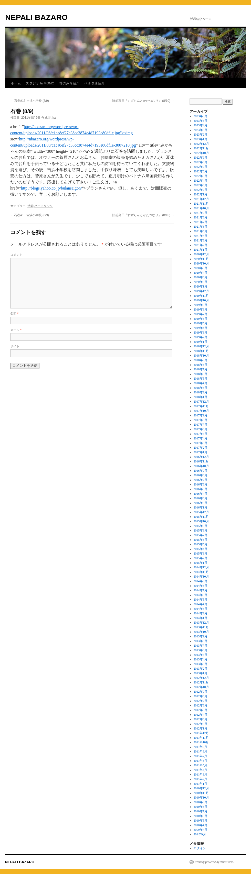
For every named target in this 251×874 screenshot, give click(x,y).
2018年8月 (200, 365)
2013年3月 (200, 664)
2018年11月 (201, 351)
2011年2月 (200, 779)
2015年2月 (200, 558)
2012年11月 (201, 682)
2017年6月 (200, 429)
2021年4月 (200, 236)
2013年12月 (201, 622)
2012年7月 (200, 701)
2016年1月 (200, 507)
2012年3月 (200, 719)
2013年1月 (200, 673)
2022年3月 (200, 185)
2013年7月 (200, 645)
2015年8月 (200, 530)
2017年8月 (200, 420)
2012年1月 (200, 728)
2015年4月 (200, 549)
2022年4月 (200, 180)
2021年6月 (200, 226)
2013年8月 (200, 641)
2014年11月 (201, 572)
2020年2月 (200, 282)
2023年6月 (200, 116)
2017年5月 (200, 434)
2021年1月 (200, 249)
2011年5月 (200, 765)
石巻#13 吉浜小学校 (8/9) (29, 101)
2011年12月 (201, 733)
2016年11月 (201, 461)
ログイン (200, 848)
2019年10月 (201, 300)
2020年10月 (201, 263)
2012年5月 (200, 710)
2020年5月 (200, 268)
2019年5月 (200, 323)
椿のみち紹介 (69, 83)
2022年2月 (200, 190)
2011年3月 (200, 774)
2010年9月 (200, 802)
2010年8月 (200, 807)
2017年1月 (200, 452)
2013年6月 (200, 650)
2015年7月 (200, 535)
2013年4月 (200, 659)
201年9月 (200, 834)
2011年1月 (200, 784)
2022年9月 (200, 157)
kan (55, 117)
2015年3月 (200, 553)
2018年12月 (201, 346)
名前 (14, 313)
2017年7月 (200, 424)
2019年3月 (200, 332)
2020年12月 (201, 254)
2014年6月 (200, 595)
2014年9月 (200, 581)
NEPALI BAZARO (36, 17)
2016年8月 (200, 475)
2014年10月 (201, 576)
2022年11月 (201, 148)
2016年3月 (200, 498)
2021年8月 (200, 217)
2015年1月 (200, 563)
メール (16, 330)
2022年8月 (200, 162)
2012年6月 (200, 705)
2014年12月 (201, 567)
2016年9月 (200, 470)
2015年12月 (201, 512)
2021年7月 (200, 222)
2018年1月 (200, 397)
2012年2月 (200, 724)
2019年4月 (200, 328)
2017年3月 (200, 443)
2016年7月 (200, 480)
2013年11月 (201, 627)
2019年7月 (200, 314)
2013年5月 (200, 655)
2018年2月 (200, 392)
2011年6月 (200, 760)
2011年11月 (201, 737)
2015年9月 (200, 526)
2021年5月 (200, 231)
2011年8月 (200, 751)
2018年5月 (200, 378)
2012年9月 (200, 691)
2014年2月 (200, 613)
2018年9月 (200, 360)
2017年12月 (201, 401)
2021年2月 (200, 245)
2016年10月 (201, 466)
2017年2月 (200, 447)
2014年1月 (200, 618)
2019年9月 (200, 305)
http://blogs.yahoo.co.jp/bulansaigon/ (51, 188)
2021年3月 (200, 240)
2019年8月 (200, 309)
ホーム (16, 83)
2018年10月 (201, 355)
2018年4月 (200, 383)
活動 (30, 206)
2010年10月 (201, 797)
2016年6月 (200, 484)
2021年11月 (201, 203)
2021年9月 (200, 213)
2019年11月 (201, 295)
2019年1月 (200, 342)
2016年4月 (200, 493)
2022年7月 (200, 167)
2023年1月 (200, 139)
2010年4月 (200, 825)
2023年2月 (200, 134)
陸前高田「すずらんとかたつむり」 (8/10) (143, 101)
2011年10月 (201, 742)
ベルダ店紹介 (94, 83)
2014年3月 (200, 609)
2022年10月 (201, 153)
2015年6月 (200, 539)
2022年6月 (200, 171)
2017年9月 (200, 415)
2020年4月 (200, 272)
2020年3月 (200, 277)
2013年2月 (200, 668)
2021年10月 (201, 208)
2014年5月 (200, 599)
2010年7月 (200, 811)
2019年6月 (200, 318)
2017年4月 (200, 438)
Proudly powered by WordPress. (214, 862)
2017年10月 (201, 411)
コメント (16, 255)
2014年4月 (200, 604)
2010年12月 (201, 788)
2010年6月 (200, 816)
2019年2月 (200, 337)
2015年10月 (201, 521)
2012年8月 (200, 696)
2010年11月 (201, 793)
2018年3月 (200, 388)
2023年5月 (200, 121)
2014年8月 (200, 586)
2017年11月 (201, 406)
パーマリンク (43, 206)
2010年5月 (200, 820)
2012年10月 (201, 687)
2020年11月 (201, 259)
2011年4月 (200, 770)
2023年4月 (200, 125)
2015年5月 (200, 544)
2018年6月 (200, 374)
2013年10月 (201, 632)
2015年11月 (201, 516)
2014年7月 (200, 590)
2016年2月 (200, 503)
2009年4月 (200, 830)
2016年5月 (200, 489)
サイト (14, 346)
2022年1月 (200, 194)
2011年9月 (200, 747)
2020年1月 (200, 286)
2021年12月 (201, 199)
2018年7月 (200, 369)
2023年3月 (200, 130)
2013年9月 (200, 636)
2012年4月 (200, 714)
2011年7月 (200, 756)
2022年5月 (200, 176)
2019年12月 (201, 291)
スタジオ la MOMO (40, 83)
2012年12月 (201, 678)
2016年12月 (201, 457)
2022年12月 (201, 144)
